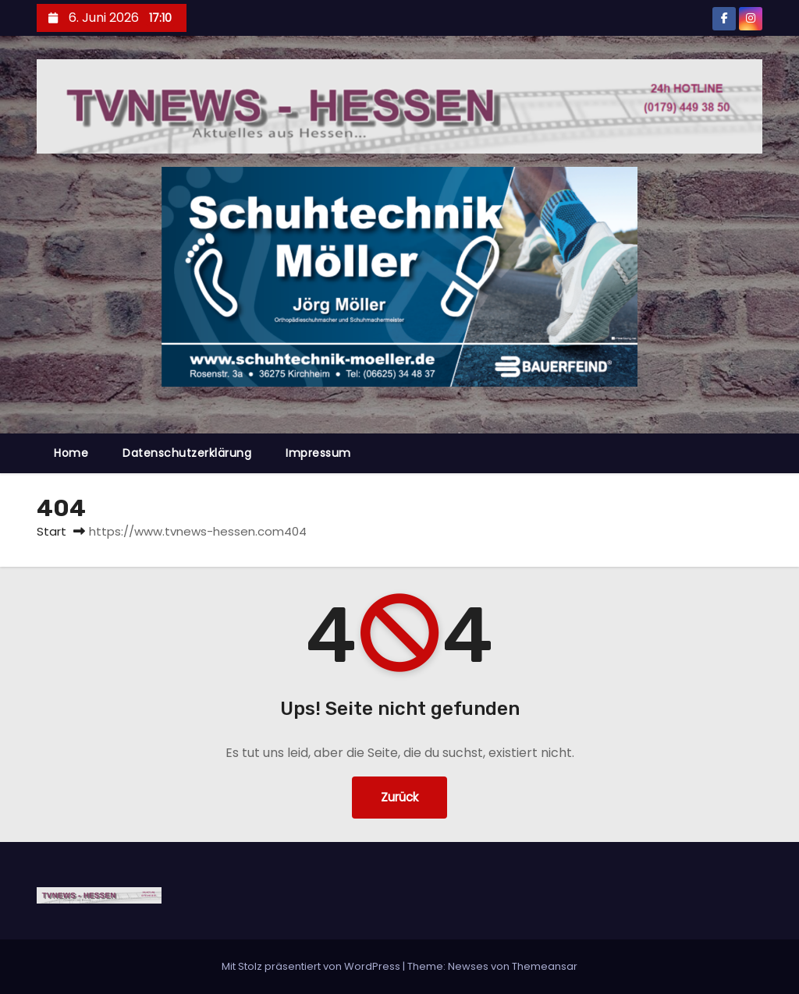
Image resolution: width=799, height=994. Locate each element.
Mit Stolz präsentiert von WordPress (312, 966)
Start (51, 531)
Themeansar (544, 966)
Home (71, 453)
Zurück (399, 797)
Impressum (318, 453)
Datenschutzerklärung (187, 453)
